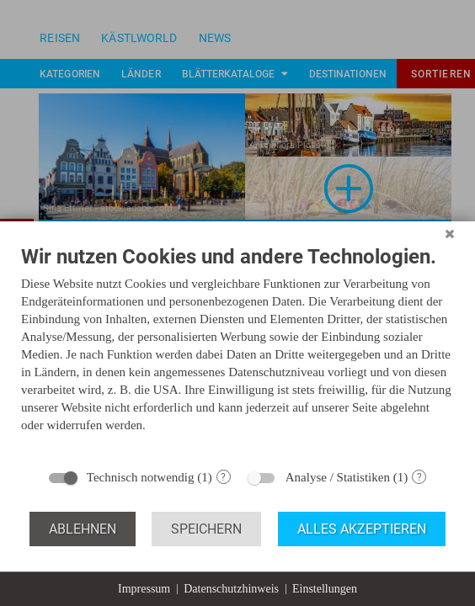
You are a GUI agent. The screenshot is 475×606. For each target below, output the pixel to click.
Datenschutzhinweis (231, 588)
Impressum (144, 588)
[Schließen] (449, 234)
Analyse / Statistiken (338, 477)
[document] (237, 351)
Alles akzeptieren (361, 529)
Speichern (206, 529)
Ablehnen (82, 529)
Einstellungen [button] (324, 588)
